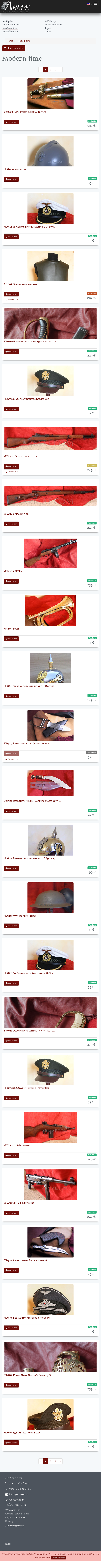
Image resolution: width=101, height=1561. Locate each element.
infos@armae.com (19, 1494)
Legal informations (15, 1517)
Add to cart (11, 122)
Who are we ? (13, 1510)
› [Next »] (60, 69)
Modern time (23, 41)
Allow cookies (58, 1557)
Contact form (16, 1499)
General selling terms (17, 1513)
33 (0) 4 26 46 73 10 (19, 1483)
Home (10, 41)
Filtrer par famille (13, 48)
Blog (8, 1543)
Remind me (12, 299)
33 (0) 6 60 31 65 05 (20, 1488)
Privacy (9, 1521)
